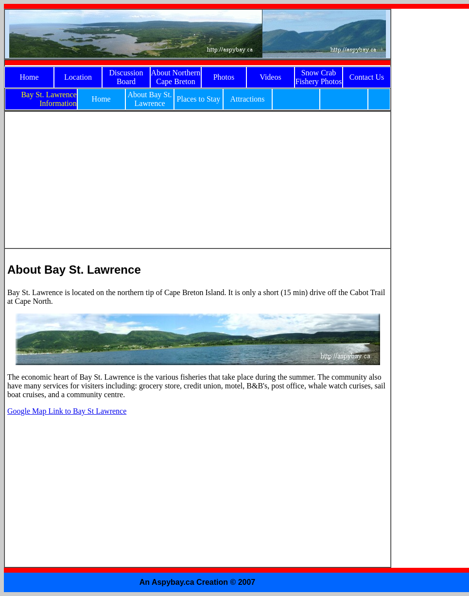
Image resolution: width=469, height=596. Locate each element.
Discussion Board (126, 77)
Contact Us (366, 77)
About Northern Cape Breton (176, 77)
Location (78, 77)
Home (28, 77)
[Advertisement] (430, 154)
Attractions (247, 99)
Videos (270, 77)
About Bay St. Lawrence (149, 98)
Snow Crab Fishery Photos (318, 77)
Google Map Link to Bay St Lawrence (66, 411)
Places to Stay (199, 99)
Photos (224, 77)
